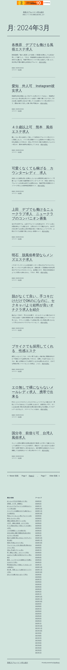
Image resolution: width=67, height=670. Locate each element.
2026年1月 (38, 506)
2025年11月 (38, 511)
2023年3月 (38, 589)
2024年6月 (38, 552)
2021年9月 (38, 633)
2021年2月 (38, 650)
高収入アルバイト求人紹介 (33, 12)
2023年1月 (38, 594)
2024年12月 (38, 538)
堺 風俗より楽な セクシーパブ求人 (18, 552)
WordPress (56, 662)
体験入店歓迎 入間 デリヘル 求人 (16, 521)
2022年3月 (38, 618)
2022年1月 (38, 623)
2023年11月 (38, 569)
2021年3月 (38, 648)
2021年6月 (38, 640)
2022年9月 (38, 604)
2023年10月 (38, 572)
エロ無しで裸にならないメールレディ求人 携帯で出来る (33, 391)
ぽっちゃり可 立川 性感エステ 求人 (17, 501)
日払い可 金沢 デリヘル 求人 (15, 550)
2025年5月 (38, 525)
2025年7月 (38, 521)
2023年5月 (38, 584)
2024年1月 (38, 564)
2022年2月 (38, 621)
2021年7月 (38, 638)
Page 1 (24, 476)
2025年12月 (38, 508)
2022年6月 (38, 611)
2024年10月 (38, 542)
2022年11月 (38, 599)
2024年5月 (38, 555)
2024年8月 (38, 547)
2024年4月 (38, 557)
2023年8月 (38, 577)
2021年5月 (38, 643)
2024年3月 (38, 560)
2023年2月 (38, 591)
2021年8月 (38, 635)
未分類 (19, 69)
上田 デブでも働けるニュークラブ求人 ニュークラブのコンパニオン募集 (32, 213)
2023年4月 (38, 586)
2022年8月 (38, 606)
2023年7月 (38, 579)
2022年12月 (38, 596)
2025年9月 (38, 516)
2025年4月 (38, 528)
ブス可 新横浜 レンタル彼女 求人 (16, 530)
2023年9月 (38, 574)
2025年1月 (38, 535)
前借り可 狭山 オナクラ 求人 (15, 542)
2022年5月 (38, 613)
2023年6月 (38, 582)
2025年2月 (38, 533)
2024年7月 (38, 550)
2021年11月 (38, 628)
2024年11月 (38, 540)
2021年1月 (38, 652)
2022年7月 (38, 608)
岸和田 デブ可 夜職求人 (15, 503)
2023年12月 (38, 567)
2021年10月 (38, 630)
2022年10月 (38, 601)
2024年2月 (38, 562)
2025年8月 (38, 518)
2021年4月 (38, 645)
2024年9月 (38, 545)
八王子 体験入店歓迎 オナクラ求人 (18, 523)
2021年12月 (38, 626)
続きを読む (42, 62)
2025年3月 (38, 530)
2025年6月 (38, 523)
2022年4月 (38, 616)
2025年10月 (38, 513)
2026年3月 (38, 501)
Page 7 (43, 476)
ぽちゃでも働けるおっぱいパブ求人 (17, 574)
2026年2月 (38, 503)
